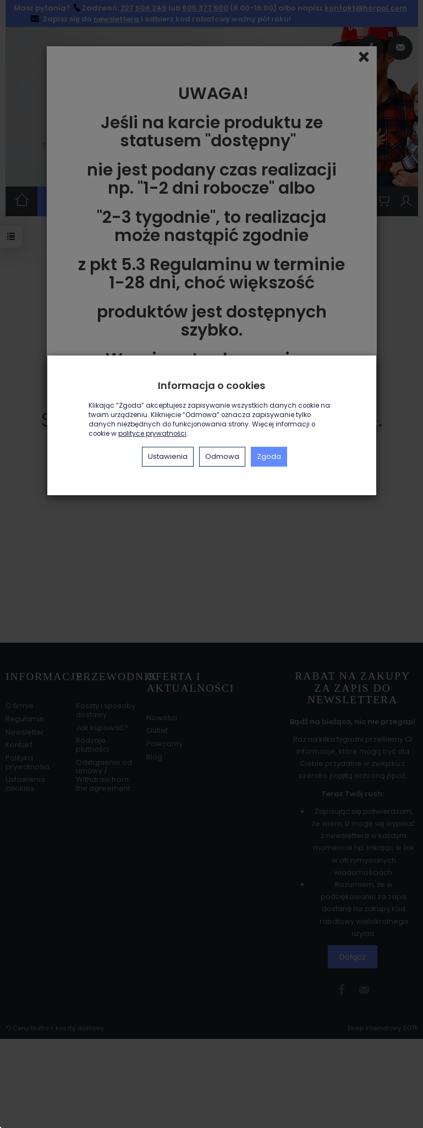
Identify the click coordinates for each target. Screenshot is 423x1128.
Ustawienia (168, 456)
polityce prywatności (152, 433)
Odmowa (222, 456)
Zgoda (269, 456)
